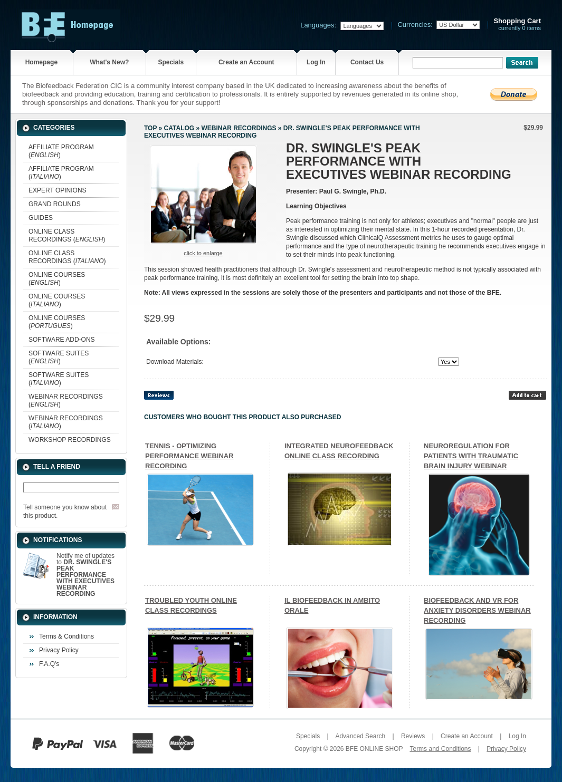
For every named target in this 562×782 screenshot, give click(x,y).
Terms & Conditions (66, 636)
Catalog (179, 128)
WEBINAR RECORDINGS (238, 128)
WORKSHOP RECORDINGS (69, 439)
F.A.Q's (49, 664)
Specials (171, 62)
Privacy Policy (59, 650)
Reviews (413, 736)
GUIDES (40, 217)
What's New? (109, 62)
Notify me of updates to (85, 574)
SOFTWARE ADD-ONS (61, 339)
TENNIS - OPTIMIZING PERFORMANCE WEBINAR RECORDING (189, 456)
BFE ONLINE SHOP (374, 748)
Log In (316, 62)
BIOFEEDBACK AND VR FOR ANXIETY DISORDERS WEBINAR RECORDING (477, 610)
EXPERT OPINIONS (57, 190)
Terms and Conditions (440, 748)
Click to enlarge (203, 253)
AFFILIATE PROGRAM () (61, 151)
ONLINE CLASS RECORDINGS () (66, 235)
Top (150, 128)
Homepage (41, 62)
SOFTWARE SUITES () (58, 357)
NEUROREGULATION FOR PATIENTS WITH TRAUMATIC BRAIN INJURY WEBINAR (471, 456)
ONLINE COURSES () (56, 278)
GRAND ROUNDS (54, 204)
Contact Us (367, 62)
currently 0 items (517, 24)
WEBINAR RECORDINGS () (65, 400)
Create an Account (246, 62)
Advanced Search (360, 736)
